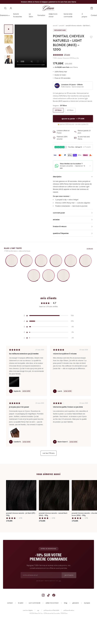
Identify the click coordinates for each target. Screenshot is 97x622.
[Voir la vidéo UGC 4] (56, 261)
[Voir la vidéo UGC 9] (63, 275)
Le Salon (31, 15)
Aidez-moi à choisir (53, 15)
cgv (60, 581)
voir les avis (90, 248)
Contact (94, 15)
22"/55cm (70, 110)
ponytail (61, 25)
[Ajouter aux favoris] (91, 37)
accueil (55, 25)
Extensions (5, 15)
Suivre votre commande (68, 15)
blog (65, 603)
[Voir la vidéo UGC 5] (71, 261)
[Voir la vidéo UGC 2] (26, 261)
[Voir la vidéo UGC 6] (85, 261)
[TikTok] (48, 595)
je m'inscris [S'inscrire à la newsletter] (69, 575)
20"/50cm (58, 110)
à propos (87, 603)
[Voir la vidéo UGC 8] (48, 275)
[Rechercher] (5, 8)
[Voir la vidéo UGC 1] (11, 261)
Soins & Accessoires (17, 15)
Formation (41, 15)
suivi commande (34, 603)
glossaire (75, 603)
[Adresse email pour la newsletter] (41, 575)
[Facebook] (53, 595)
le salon (20, 603)
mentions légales (28, 610)
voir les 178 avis (49, 453)
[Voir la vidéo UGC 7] (34, 275)
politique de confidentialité (51, 610)
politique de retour (69, 610)
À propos (84, 15)
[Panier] (91, 8)
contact (10, 603)
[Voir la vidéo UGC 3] (41, 261)
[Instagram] (43, 595)
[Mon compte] (11, 8)
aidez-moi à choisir (52, 603)
